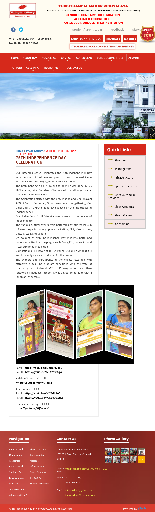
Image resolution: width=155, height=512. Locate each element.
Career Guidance (38, 472)
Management (16, 454)
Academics (49, 57)
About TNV (30, 57)
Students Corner (17, 472)
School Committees (110, 57)
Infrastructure (37, 466)
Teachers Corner (17, 489)
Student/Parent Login (87, 29)
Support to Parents (39, 483)
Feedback (117, 29)
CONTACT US (74, 67)
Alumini (133, 57)
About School (16, 449)
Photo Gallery (34, 151)
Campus (66, 57)
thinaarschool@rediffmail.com (80, 494)
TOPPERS (16, 67)
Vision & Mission (38, 449)
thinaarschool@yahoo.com (78, 490)
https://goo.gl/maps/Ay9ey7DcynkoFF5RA (86, 468)
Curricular (84, 57)
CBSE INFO (33, 67)
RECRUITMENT (53, 67)
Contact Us (35, 477)
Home (15, 57)
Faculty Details (16, 466)
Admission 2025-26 (18, 494)
